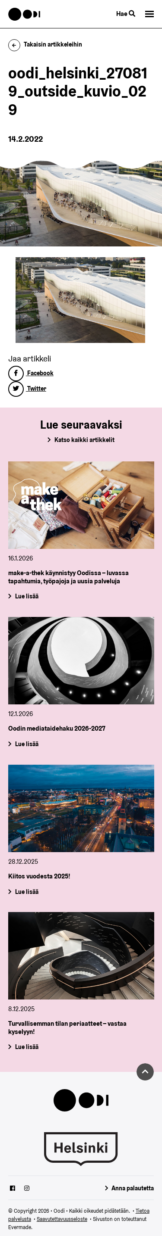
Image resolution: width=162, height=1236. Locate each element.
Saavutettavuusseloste (62, 1219)
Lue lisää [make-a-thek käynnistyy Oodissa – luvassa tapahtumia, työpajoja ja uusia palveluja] (26, 596)
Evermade (19, 1227)
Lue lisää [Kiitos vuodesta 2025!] (26, 891)
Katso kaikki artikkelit (84, 440)
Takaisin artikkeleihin (45, 44)
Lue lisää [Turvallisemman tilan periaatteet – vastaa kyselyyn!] (26, 1047)
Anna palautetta (132, 1188)
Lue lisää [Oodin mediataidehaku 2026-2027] (26, 744)
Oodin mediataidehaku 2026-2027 (56, 728)
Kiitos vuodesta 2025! (39, 876)
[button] (149, 14)
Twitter (27, 388)
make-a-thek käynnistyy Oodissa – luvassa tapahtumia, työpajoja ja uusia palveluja (68, 577)
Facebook (31, 373)
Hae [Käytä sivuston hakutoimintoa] (125, 13)
